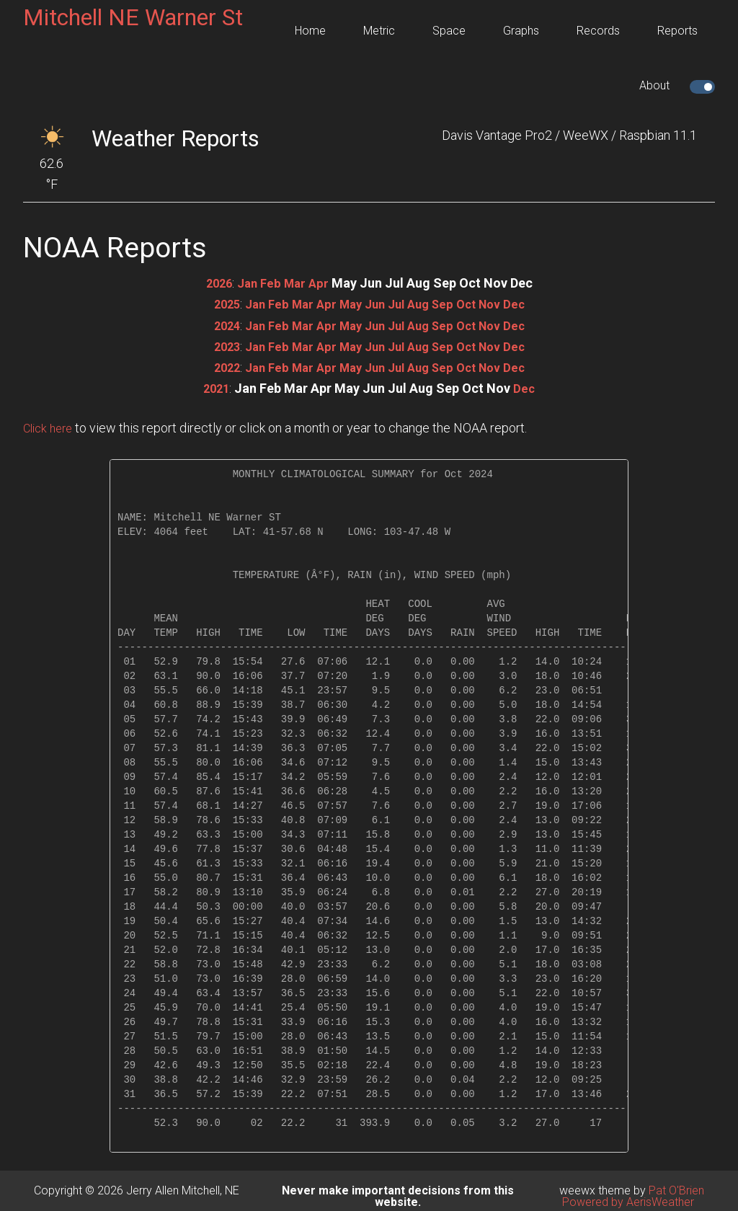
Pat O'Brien (676, 1190)
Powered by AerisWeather (628, 1202)
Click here (50, 427)
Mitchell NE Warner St (133, 17)
